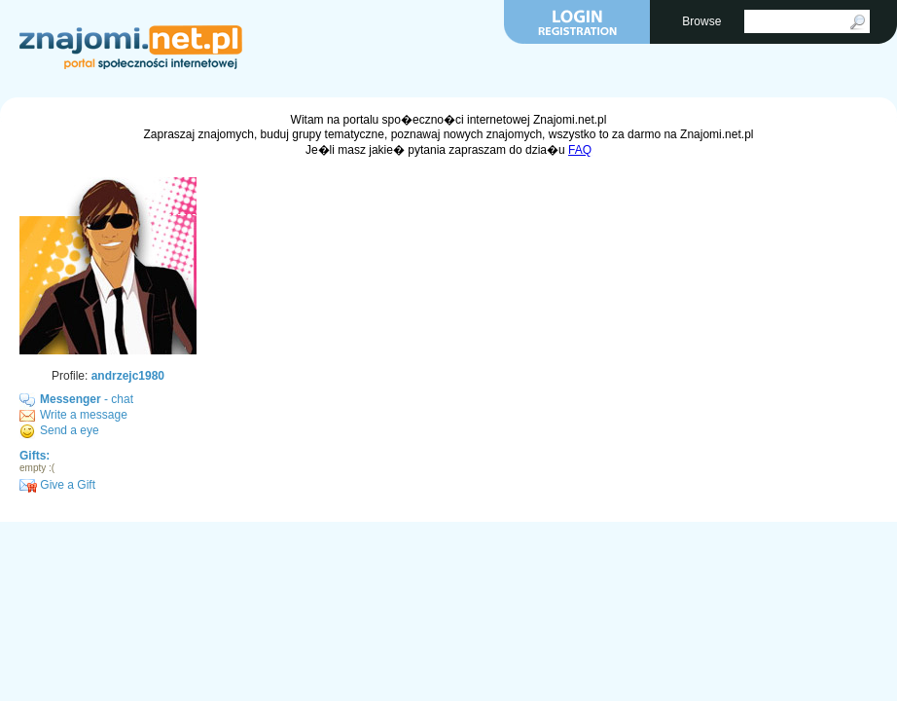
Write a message (83, 415)
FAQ (580, 150)
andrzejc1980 (127, 376)
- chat (86, 399)
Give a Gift (57, 485)
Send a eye (69, 430)
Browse (703, 21)
